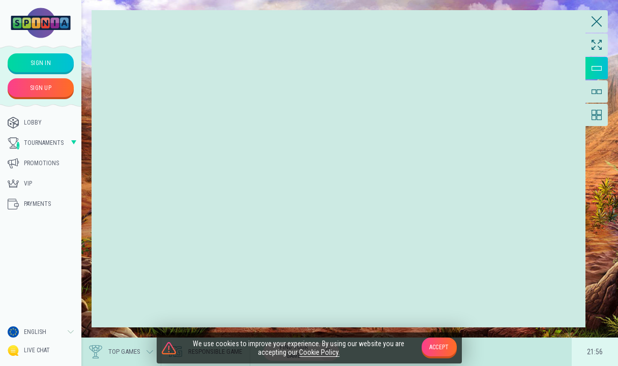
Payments (29, 203)
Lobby (25, 122)
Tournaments (36, 143)
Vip (20, 183)
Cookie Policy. (319, 352)
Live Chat (29, 350)
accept (439, 347)
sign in (41, 63)
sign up (40, 88)
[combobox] (40, 332)
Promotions (33, 163)
